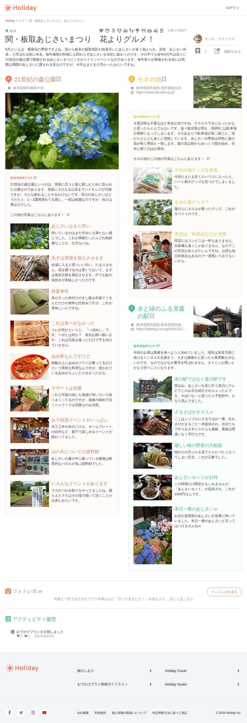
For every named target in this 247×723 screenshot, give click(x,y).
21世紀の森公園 (35, 79)
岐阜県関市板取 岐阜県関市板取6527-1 (165, 325)
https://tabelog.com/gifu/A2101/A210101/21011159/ (174, 329)
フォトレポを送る (224, 592)
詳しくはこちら (181, 599)
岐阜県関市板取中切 (28, 88)
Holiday (20, 8)
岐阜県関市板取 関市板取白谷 (158, 88)
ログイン (232, 8)
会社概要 (83, 713)
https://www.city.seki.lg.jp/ (155, 92)
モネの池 (149, 79)
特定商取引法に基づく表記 (169, 713)
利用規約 (100, 713)
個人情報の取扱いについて (129, 713)
